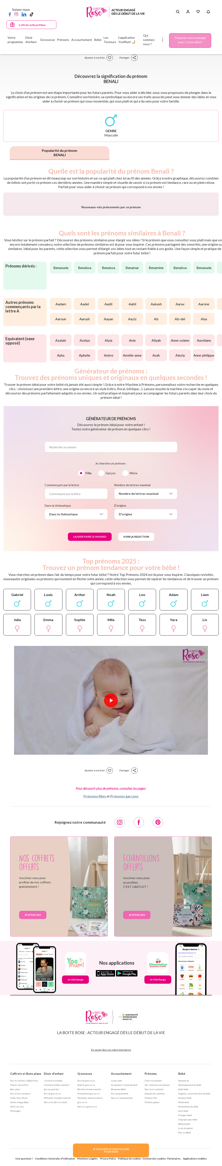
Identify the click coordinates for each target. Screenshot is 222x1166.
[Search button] (177, 12)
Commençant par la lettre (62, 586)
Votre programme (15, 40)
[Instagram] (16, 14)
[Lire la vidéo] (111, 801)
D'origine (120, 606)
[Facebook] (10, 14)
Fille (88, 574)
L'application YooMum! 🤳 (127, 40)
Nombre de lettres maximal (132, 586)
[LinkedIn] (24, 14)
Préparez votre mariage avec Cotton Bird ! (190, 40)
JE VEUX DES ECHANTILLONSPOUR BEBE (111, 1150)
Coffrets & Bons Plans (32, 25)
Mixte (133, 574)
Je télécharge (75, 1080)
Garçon (111, 574)
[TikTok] (31, 14)
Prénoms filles (94, 897)
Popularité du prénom (59, 152)
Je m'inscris (32, 1015)
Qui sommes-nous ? (149, 40)
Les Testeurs (110, 40)
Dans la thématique (58, 606)
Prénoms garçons (124, 897)
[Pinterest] (158, 923)
